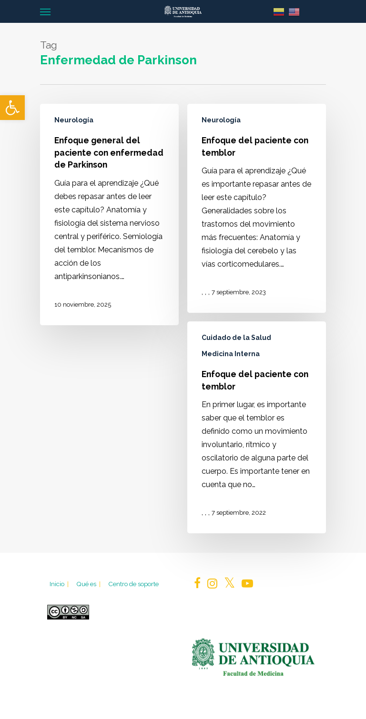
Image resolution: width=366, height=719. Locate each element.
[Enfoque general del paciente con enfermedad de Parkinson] (109, 214)
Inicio (60, 584)
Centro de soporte (133, 584)
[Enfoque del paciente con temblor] (256, 208)
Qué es (89, 584)
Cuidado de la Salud (236, 337)
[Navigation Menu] (45, 11)
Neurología (73, 120)
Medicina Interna (231, 354)
